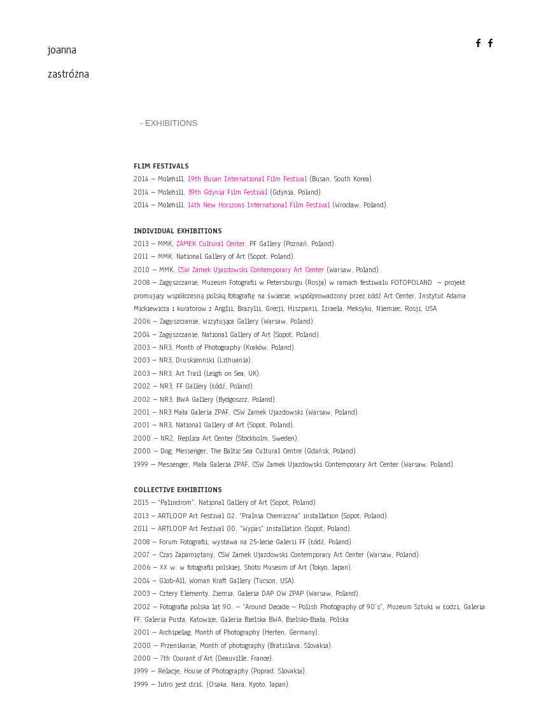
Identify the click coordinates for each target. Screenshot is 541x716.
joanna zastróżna (68, 62)
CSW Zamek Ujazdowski (251, 270)
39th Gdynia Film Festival (227, 192)
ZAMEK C (210, 243)
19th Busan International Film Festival (247, 179)
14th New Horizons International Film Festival (259, 205)
